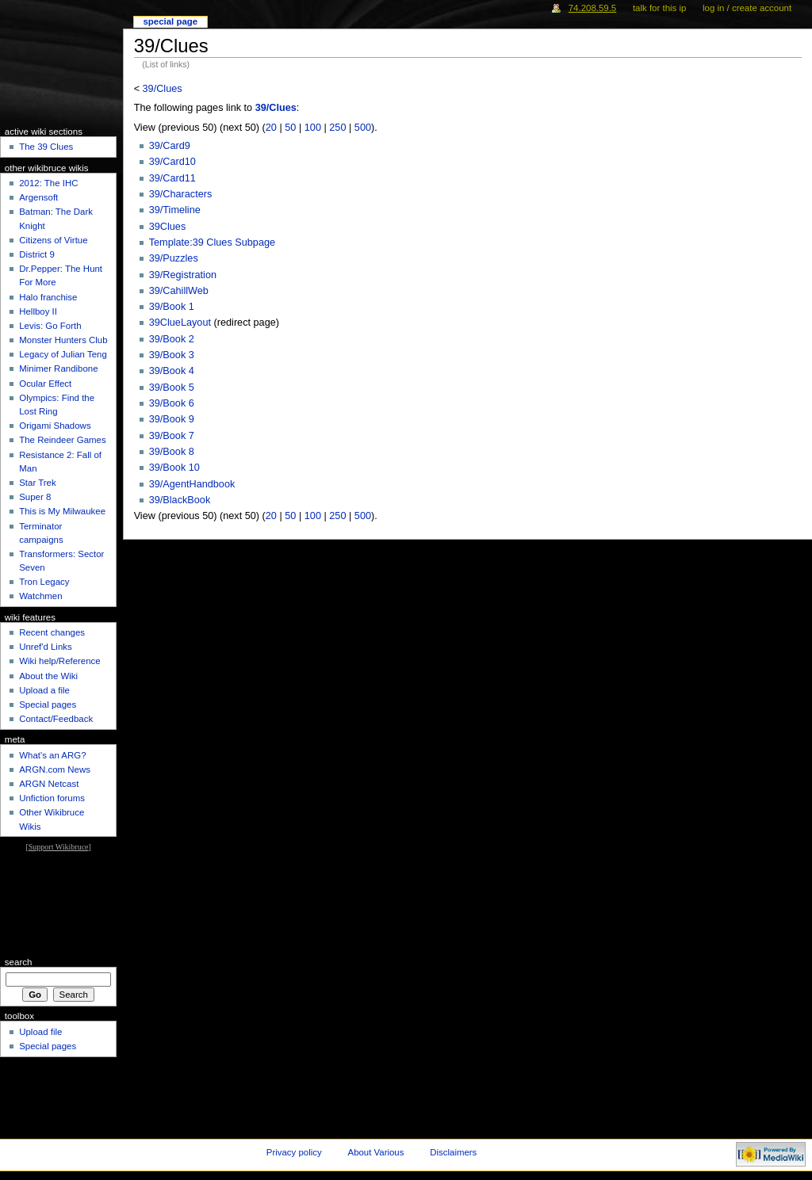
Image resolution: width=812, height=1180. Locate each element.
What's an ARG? (52, 755)
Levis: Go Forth (50, 325)
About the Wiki (48, 676)
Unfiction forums (52, 798)
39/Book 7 (171, 435)
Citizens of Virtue (53, 240)
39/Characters (181, 194)
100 (312, 127)
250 (337, 127)
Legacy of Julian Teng (63, 354)
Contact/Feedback (56, 719)
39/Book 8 (171, 451)
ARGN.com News (54, 769)
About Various (376, 1152)
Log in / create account (747, 8)
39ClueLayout (180, 322)
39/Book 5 (171, 387)
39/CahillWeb (179, 290)
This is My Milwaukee (62, 511)
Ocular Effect (45, 383)
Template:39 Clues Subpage (212, 242)
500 (362, 127)
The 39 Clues (46, 146)
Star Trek (37, 482)
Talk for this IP (659, 8)
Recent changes (52, 632)
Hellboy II (38, 311)
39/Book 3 (171, 355)
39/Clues (162, 88)
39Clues (167, 226)
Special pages (47, 704)
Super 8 (35, 497)
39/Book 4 (171, 370)
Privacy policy (294, 1152)
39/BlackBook (180, 500)
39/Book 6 (171, 403)
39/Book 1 (171, 306)
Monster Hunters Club (63, 340)
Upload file (40, 1032)
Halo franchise (48, 297)
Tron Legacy (44, 581)
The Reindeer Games (62, 440)
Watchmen (40, 596)
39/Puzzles (173, 258)
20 (271, 127)
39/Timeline (175, 210)
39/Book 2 (171, 339)
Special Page (170, 21)
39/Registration (182, 275)
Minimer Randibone (58, 368)
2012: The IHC (48, 183)
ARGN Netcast (49, 784)
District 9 (37, 254)
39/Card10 (172, 161)
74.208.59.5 (593, 8)
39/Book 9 (171, 419)
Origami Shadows (54, 425)
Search (19, 962)
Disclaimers (453, 1152)
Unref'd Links (45, 646)
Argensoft (38, 197)
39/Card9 (169, 145)
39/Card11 (172, 178)
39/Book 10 (174, 467)
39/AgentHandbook (192, 484)
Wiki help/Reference (60, 661)
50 (290, 127)
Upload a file (44, 690)
